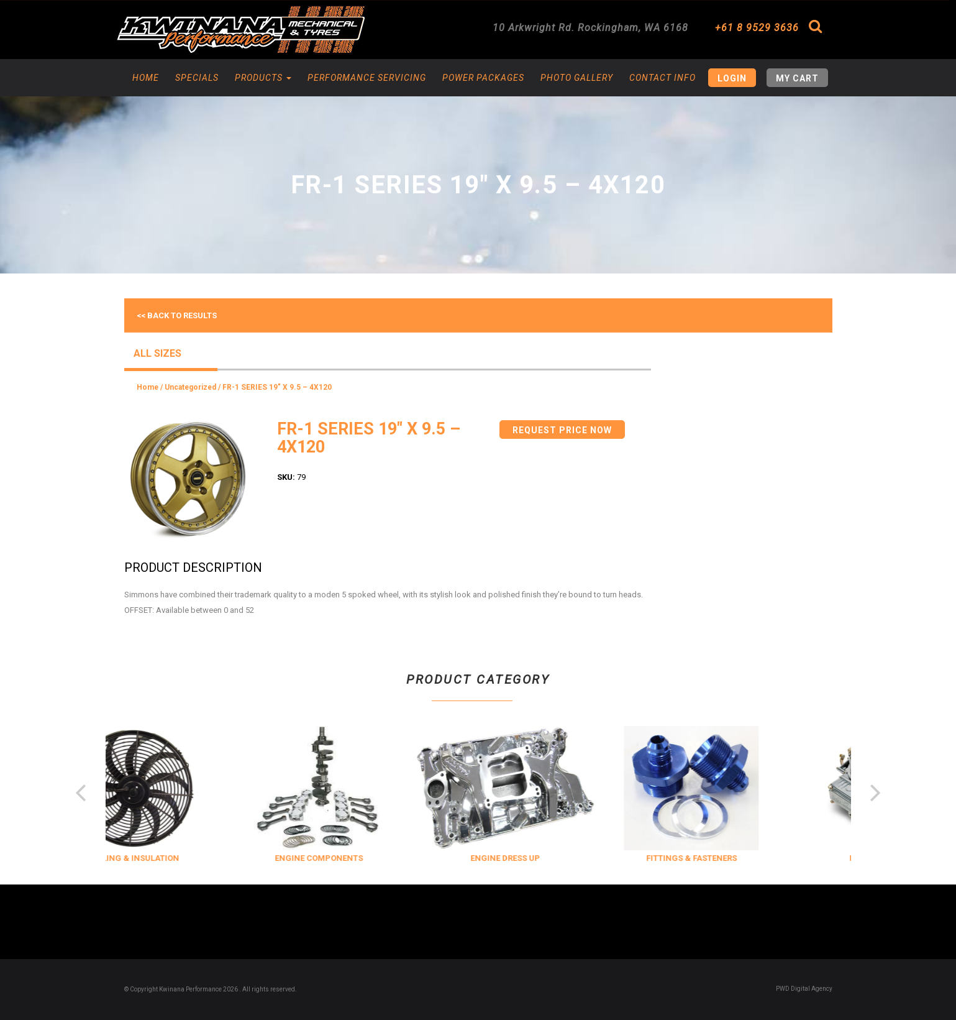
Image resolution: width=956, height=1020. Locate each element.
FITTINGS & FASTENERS (725, 858)
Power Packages (483, 78)
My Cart (797, 78)
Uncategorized (190, 387)
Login (732, 78)
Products (263, 78)
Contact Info (662, 78)
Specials (197, 78)
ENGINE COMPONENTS (352, 858)
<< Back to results (177, 315)
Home (145, 78)
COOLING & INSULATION (165, 858)
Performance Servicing (366, 78)
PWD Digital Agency (804, 988)
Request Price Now (562, 430)
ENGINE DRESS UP (538, 858)
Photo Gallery (576, 78)
